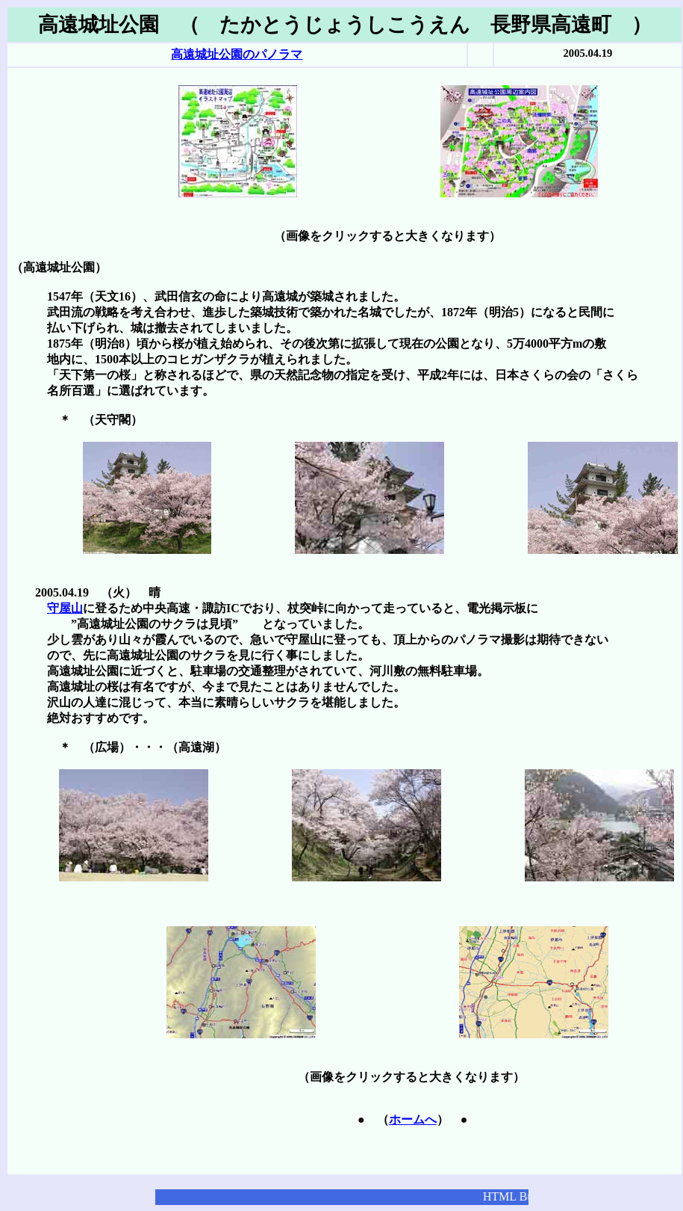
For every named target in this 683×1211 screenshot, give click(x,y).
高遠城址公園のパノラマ (236, 54)
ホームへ (413, 1119)
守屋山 (65, 608)
